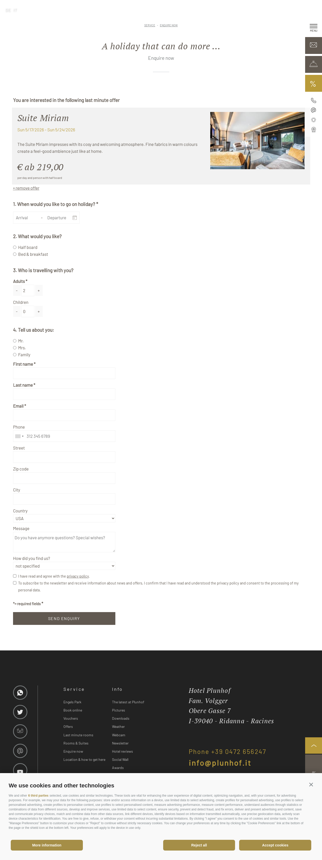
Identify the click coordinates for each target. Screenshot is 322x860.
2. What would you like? (37, 236)
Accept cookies (275, 845)
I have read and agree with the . (54, 576)
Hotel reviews (122, 751)
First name (23, 363)
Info (117, 689)
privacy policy (78, 576)
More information (46, 845)
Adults (19, 281)
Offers (68, 726)
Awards (118, 767)
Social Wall (120, 759)
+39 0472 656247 (239, 751)
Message (21, 528)
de (8, 9)
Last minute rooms (78, 735)
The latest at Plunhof (128, 702)
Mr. (21, 340)
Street (19, 447)
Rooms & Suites (75, 743)
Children (20, 302)
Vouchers (70, 718)
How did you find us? (31, 558)
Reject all (199, 845)
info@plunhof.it (220, 762)
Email (18, 405)
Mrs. (22, 347)
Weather (118, 726)
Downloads (120, 718)
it (15, 9)
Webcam (118, 735)
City (16, 489)
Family (24, 354)
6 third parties (38, 795)
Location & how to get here (84, 759)
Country (20, 510)
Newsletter (120, 743)
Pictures (118, 710)
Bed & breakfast (33, 254)
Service (74, 689)
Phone (19, 426)
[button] (311, 784)
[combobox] (19, 436)
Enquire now (73, 751)
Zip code (21, 468)
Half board (27, 247)
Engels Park (72, 702)
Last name (23, 384)
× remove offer (26, 187)
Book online (72, 710)
